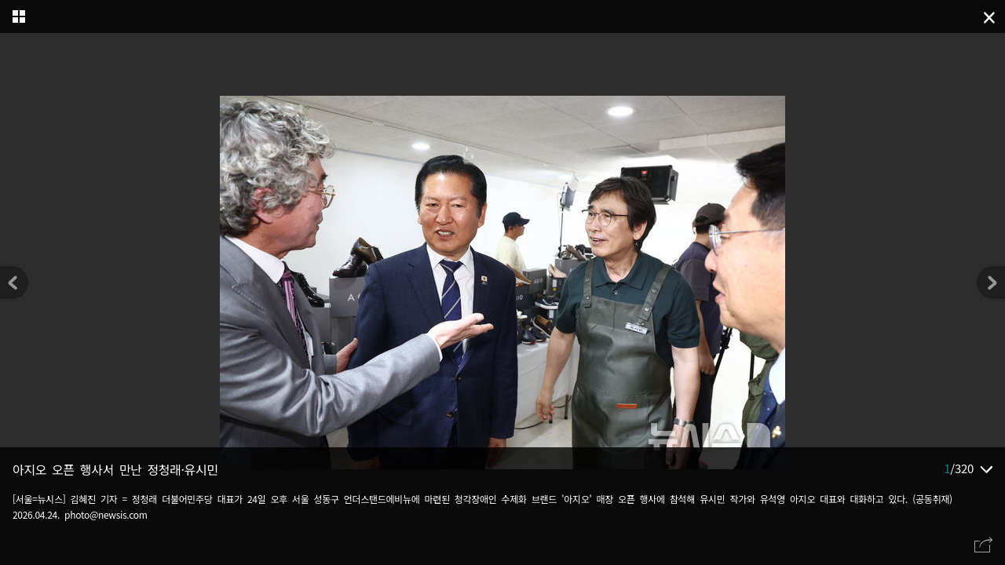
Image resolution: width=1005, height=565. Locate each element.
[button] (991, 282)
